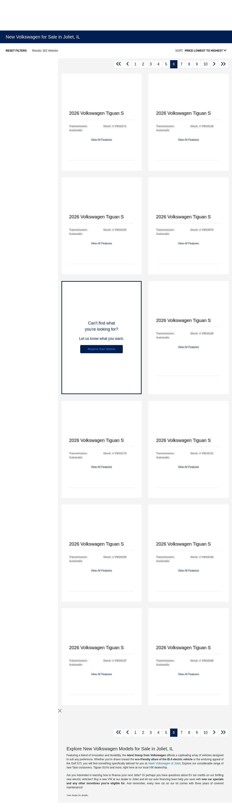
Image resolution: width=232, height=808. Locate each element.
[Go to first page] (118, 64)
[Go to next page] (214, 64)
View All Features (101, 139)
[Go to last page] (223, 64)
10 (205, 64)
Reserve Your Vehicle (101, 349)
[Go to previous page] (127, 64)
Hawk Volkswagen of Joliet (164, 763)
